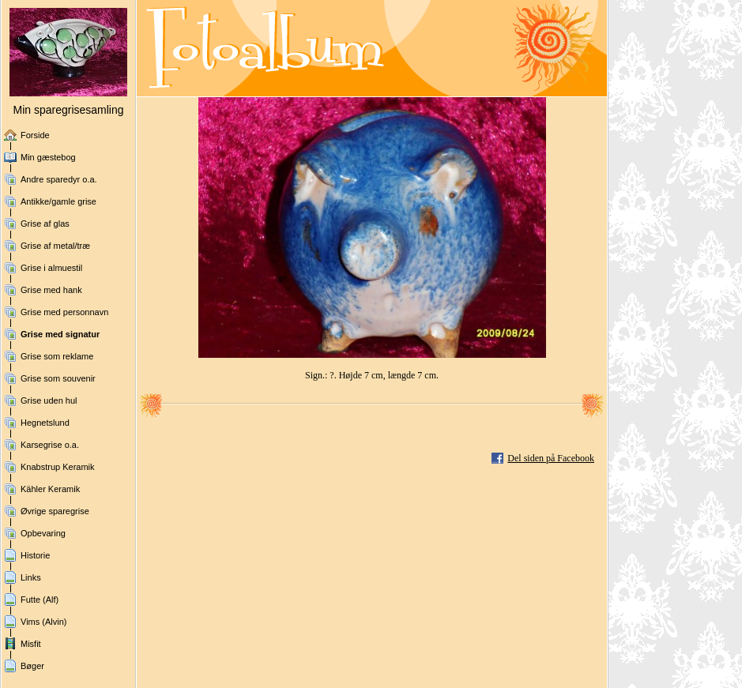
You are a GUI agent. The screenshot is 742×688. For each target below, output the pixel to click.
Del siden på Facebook (550, 458)
